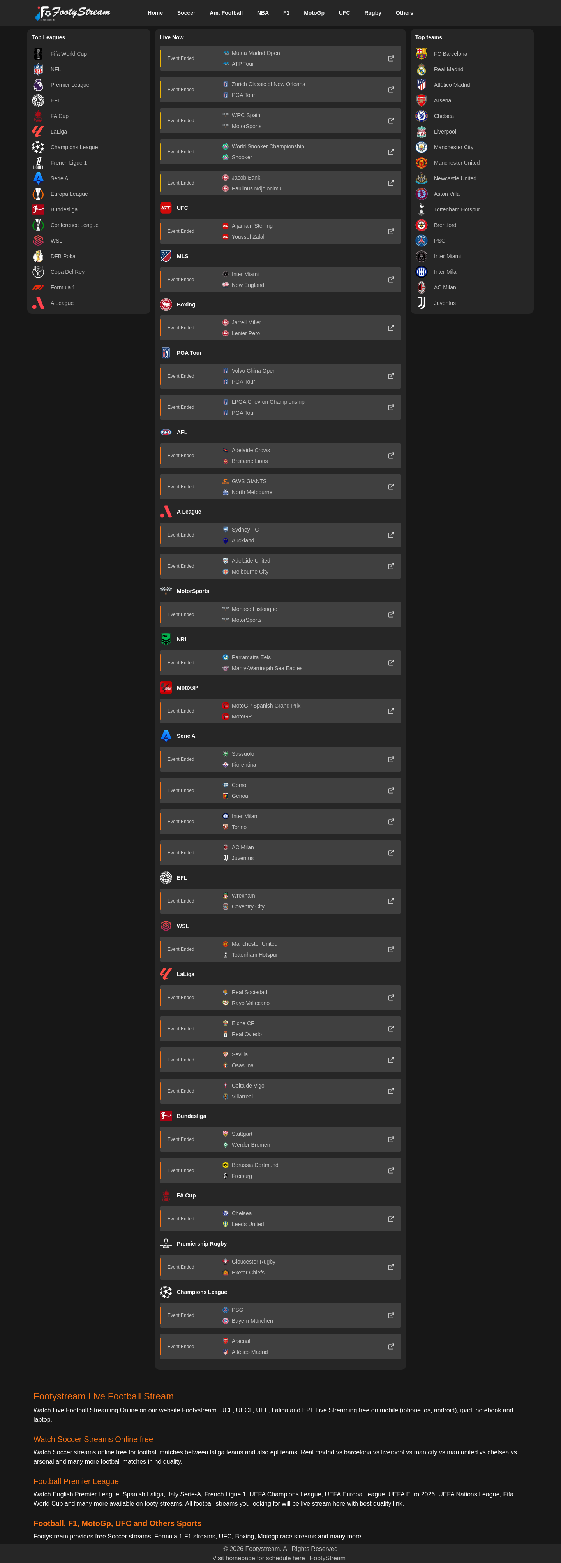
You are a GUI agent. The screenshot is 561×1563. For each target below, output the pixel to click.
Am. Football (226, 13)
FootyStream (328, 1558)
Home (155, 13)
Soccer (186, 13)
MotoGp (314, 13)
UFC (344, 13)
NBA (263, 13)
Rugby (372, 13)
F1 (286, 13)
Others (404, 13)
